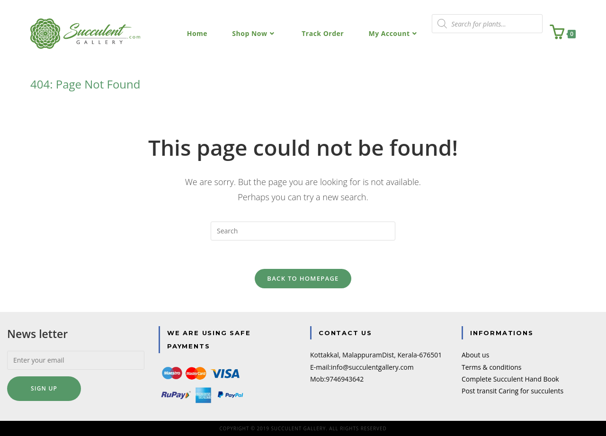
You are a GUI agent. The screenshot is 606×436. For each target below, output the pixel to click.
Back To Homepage (303, 278)
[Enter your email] (75, 360)
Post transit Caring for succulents (512, 390)
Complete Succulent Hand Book (510, 378)
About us (475, 354)
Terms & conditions (491, 367)
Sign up (44, 388)
